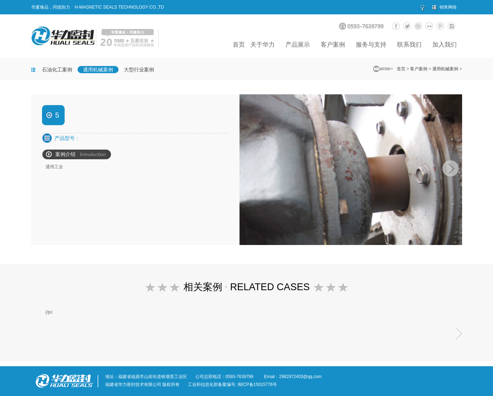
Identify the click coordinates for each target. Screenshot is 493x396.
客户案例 (333, 44)
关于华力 (262, 44)
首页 (239, 44)
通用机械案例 (98, 69)
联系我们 (409, 44)
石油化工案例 (57, 69)
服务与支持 (371, 44)
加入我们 (444, 44)
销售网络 (448, 7)
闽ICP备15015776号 (257, 384)
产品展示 (297, 44)
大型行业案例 (139, 69)
